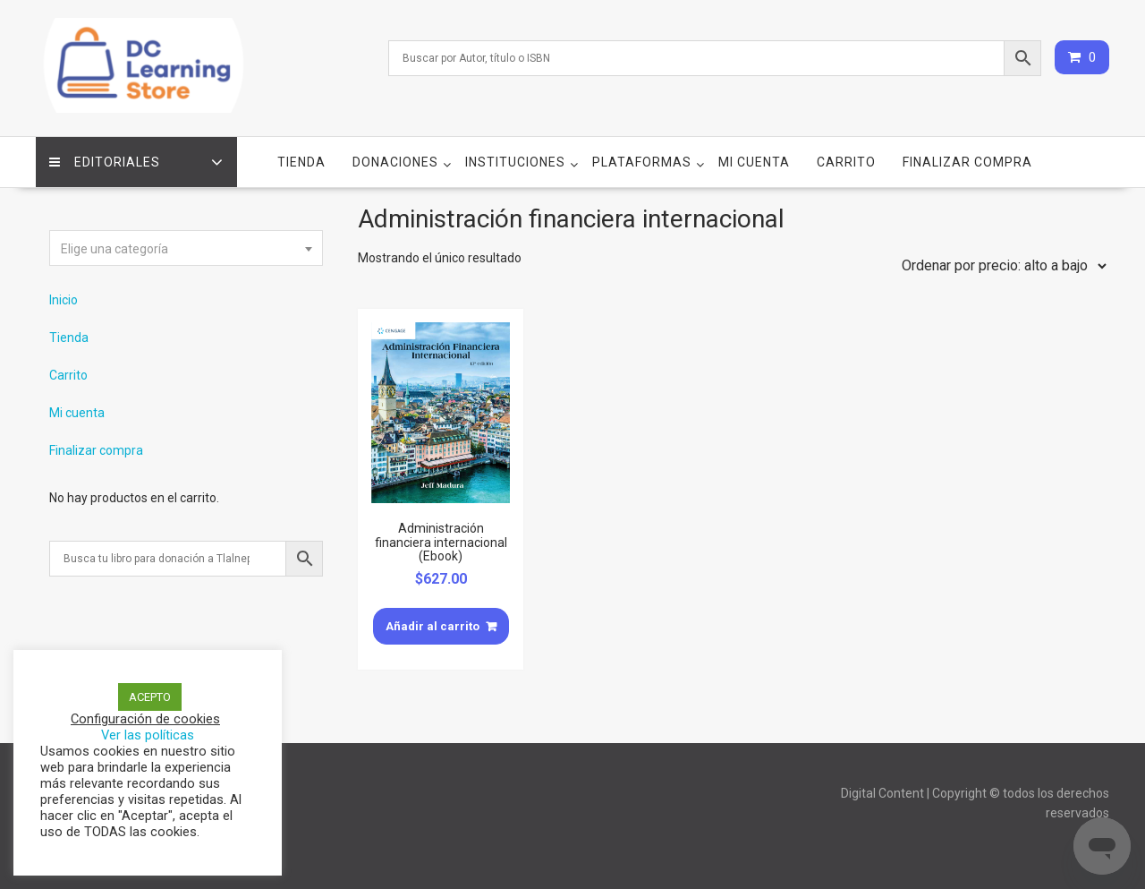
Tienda (301, 162)
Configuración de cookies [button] (145, 719)
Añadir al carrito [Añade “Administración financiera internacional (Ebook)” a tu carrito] (432, 626)
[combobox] (186, 248)
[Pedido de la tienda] (1000, 266)
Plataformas (641, 162)
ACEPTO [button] (150, 697)
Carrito (846, 162)
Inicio (63, 300)
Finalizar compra (967, 162)
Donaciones (395, 162)
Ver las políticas (147, 735)
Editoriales (104, 162)
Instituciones (515, 162)
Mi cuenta (754, 162)
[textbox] (186, 249)
